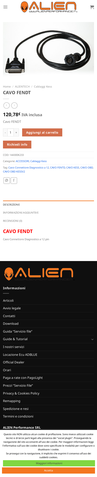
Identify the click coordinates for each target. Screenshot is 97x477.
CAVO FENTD (57, 167)
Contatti (9, 316)
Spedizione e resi (16, 408)
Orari (7, 370)
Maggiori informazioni (49, 463)
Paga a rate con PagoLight (23, 377)
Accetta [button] (48, 470)
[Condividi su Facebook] (14, 180)
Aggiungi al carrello (42, 132)
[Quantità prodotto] (10, 132)
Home (7, 86)
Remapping (11, 401)
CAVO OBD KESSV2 (14, 171)
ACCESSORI (22, 161)
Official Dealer (13, 362)
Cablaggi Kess (43, 86)
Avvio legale (12, 308)
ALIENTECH (22, 86)
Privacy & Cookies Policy (21, 393)
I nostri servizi (13, 347)
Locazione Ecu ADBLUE (20, 354)
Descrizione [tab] (11, 204)
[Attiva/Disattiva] (92, 339)
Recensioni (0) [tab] (12, 221)
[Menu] (5, 7)
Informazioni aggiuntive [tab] (21, 212)
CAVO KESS (72, 167)
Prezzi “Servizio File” (18, 385)
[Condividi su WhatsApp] (6, 180)
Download (11, 323)
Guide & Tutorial (15, 339)
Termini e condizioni (18, 416)
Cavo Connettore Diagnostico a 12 (28, 167)
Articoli (8, 300)
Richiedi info (17, 144)
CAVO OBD (86, 167)
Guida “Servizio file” (17, 331)
